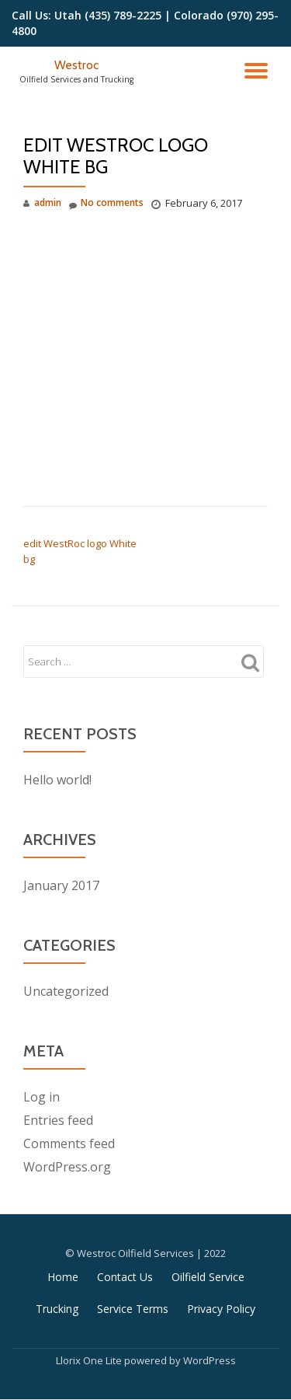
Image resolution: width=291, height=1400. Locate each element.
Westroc (76, 65)
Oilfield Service (207, 1276)
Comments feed (69, 1143)
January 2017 (61, 885)
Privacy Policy (221, 1308)
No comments (106, 203)
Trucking (57, 1308)
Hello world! (57, 779)
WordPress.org (67, 1166)
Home (62, 1276)
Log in (41, 1096)
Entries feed (58, 1120)
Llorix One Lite (90, 1360)
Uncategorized (66, 991)
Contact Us (125, 1276)
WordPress (209, 1360)
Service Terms (132, 1308)
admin (47, 202)
